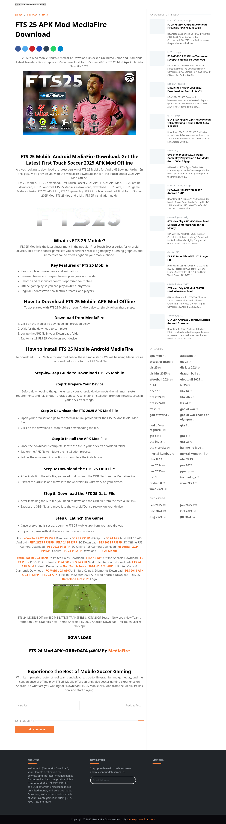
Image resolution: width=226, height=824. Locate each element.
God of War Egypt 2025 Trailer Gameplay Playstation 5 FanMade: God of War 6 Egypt (188, 158)
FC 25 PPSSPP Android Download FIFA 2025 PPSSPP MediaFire (187, 26)
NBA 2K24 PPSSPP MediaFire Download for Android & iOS (184, 89)
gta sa (180, 315)
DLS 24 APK (79, 562)
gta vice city (183, 217)
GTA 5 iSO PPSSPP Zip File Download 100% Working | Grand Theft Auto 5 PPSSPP (189, 123)
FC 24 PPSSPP (73, 551)
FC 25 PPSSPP (81, 538)
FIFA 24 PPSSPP (66, 542)
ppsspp (187, 20)
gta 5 (170, 115)
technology (172, 150)
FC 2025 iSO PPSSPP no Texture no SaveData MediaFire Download (187, 58)
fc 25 (170, 20)
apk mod (171, 217)
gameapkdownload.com (141, 819)
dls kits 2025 (173, 252)
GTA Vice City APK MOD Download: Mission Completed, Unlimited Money (188, 225)
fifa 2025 (178, 20)
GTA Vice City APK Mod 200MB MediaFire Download (185, 289)
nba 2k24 (172, 83)
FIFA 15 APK (94, 558)
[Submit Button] (132, 780)
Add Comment (34, 729)
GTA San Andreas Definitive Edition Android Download (188, 321)
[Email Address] (109, 780)
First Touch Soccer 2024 (79, 566)
